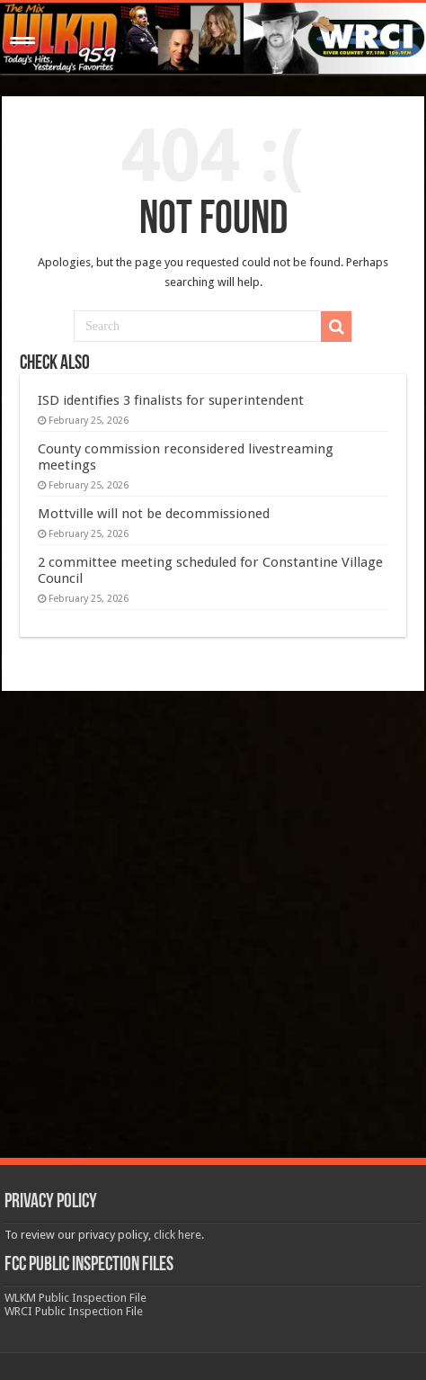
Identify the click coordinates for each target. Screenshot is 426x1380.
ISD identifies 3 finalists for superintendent (171, 400)
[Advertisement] (213, 926)
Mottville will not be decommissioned (154, 514)
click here (177, 1234)
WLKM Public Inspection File (75, 1297)
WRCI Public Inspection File (73, 1311)
